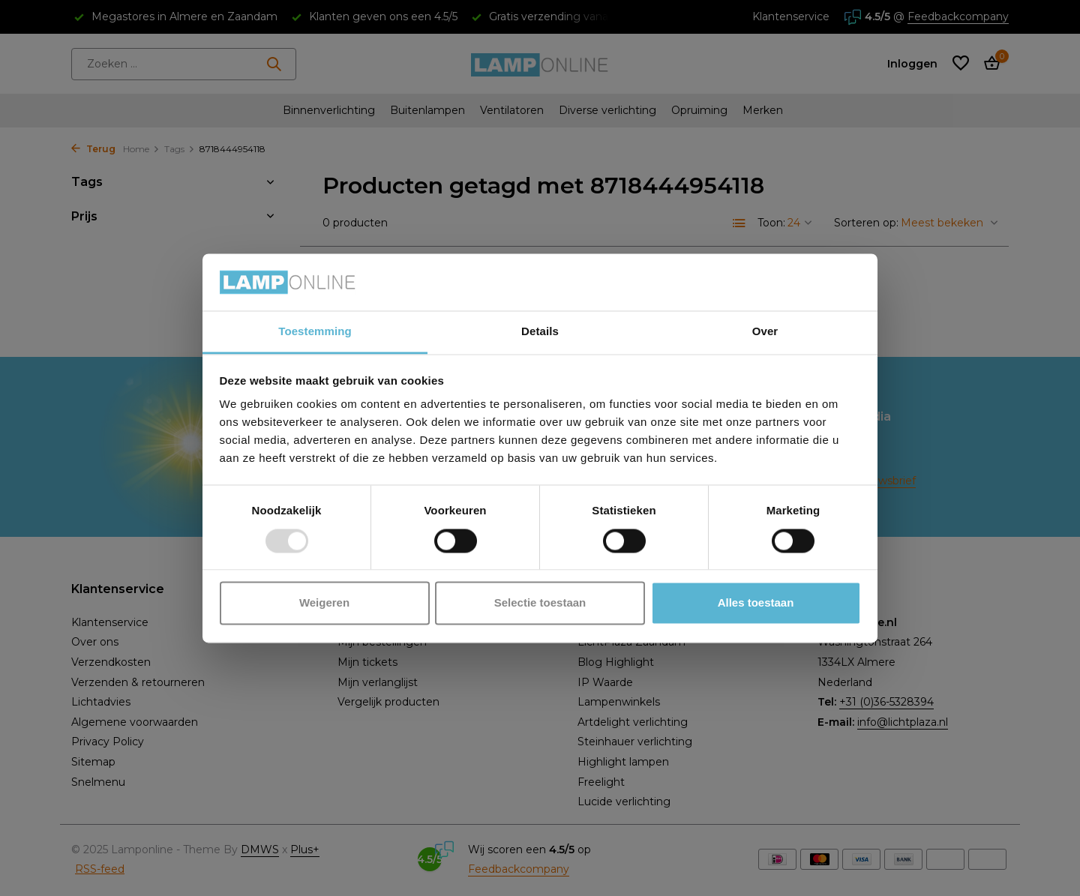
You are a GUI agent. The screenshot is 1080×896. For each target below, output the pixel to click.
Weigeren (324, 603)
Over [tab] (765, 331)
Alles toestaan (756, 603)
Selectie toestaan (540, 603)
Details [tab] (540, 331)
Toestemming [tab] (315, 331)
